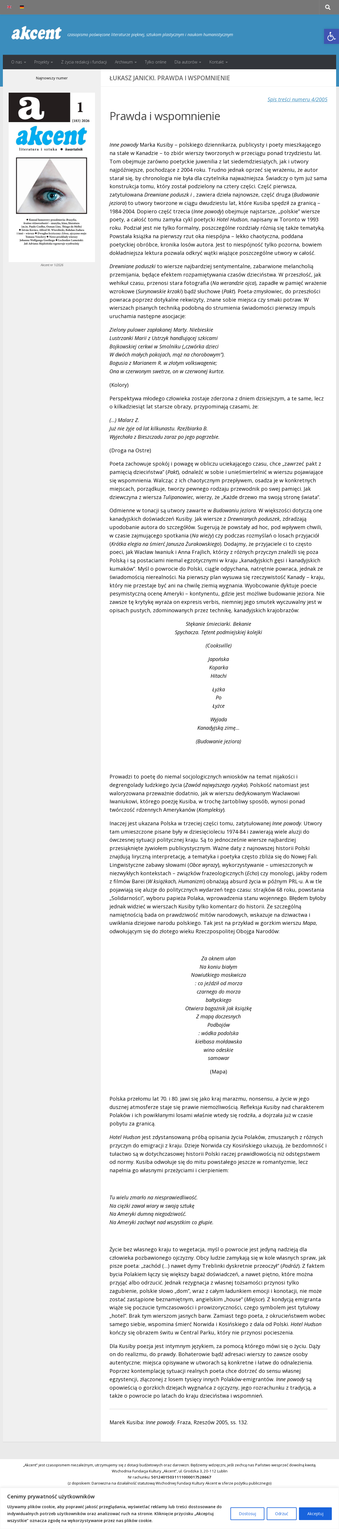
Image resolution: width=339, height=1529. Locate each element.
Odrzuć (281, 1513)
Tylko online (155, 62)
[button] (331, 36)
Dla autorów (186, 62)
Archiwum (124, 62)
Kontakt (216, 62)
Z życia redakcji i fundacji (84, 62)
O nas (16, 62)
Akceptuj (315, 1513)
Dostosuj (247, 1513)
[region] (169, 1508)
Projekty (41, 62)
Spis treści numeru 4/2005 (297, 99)
